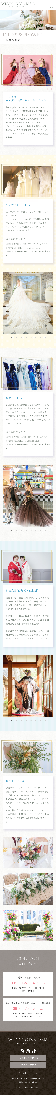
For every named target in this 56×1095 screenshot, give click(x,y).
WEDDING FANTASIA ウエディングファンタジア (18, 4)
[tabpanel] (28, 70)
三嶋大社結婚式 (28, 1065)
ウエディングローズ (28, 1058)
